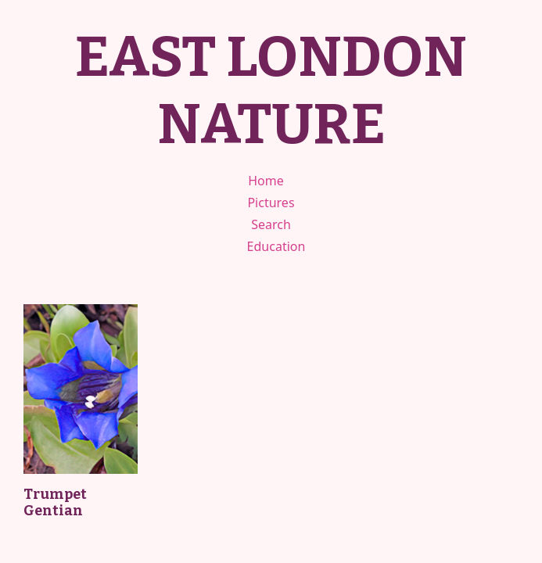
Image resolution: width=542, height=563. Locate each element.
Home (266, 180)
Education (276, 246)
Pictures (270, 202)
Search (271, 224)
